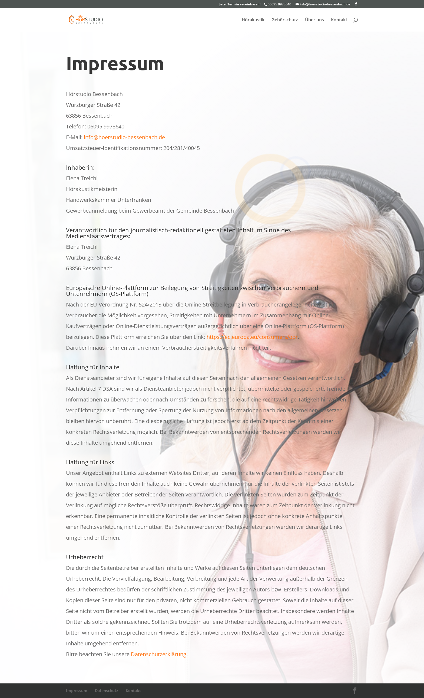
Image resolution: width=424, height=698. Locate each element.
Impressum (76, 690)
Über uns (314, 20)
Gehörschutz (284, 20)
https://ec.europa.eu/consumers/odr (252, 337)
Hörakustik (253, 20)
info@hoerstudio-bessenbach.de (124, 137)
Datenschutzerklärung (158, 654)
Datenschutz (106, 690)
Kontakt (339, 20)
